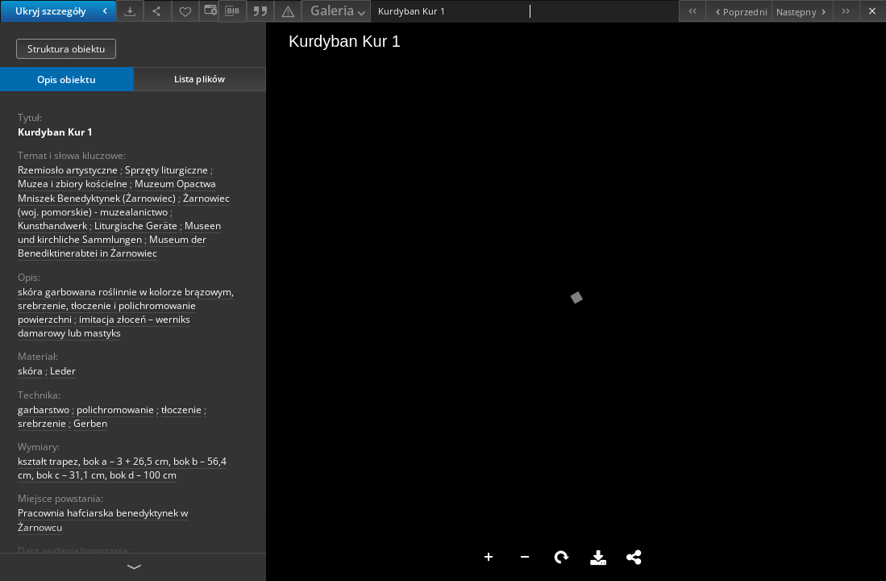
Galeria (339, 12)
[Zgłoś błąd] (288, 11)
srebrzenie (42, 423)
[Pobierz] (130, 11)
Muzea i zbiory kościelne (72, 183)
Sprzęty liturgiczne (166, 170)
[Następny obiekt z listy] (802, 11)
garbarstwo (43, 409)
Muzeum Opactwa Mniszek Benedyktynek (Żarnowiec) (117, 190)
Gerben (90, 423)
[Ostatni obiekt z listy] (846, 11)
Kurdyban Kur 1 (55, 132)
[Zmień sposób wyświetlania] (208, 11)
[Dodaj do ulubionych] (185, 11)
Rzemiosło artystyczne (68, 170)
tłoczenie (181, 409)
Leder (63, 371)
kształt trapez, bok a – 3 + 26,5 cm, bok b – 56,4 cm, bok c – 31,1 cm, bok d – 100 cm (122, 468)
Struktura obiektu (66, 49)
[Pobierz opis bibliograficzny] (232, 11)
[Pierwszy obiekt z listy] (692, 11)
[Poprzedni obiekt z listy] (738, 11)
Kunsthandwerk (52, 225)
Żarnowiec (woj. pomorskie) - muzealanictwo (124, 205)
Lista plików (199, 79)
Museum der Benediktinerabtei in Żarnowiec (112, 246)
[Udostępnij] (157, 11)
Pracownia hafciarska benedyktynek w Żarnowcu (103, 519)
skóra (30, 371)
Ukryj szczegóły (63, 11)
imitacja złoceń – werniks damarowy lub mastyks (104, 326)
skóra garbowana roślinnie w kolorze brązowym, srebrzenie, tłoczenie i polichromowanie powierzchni (126, 305)
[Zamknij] (872, 11)
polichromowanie (115, 409)
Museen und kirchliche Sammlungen (119, 232)
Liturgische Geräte (135, 225)
